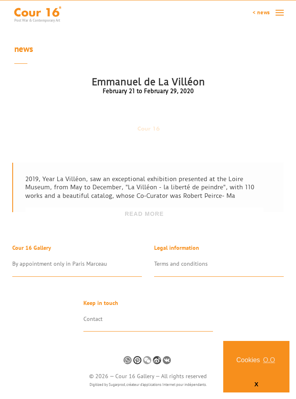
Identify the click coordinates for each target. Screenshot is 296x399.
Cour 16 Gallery (135, 376)
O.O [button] (269, 359)
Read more (144, 214)
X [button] (256, 384)
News (23, 50)
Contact (93, 319)
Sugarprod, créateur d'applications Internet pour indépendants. (158, 384)
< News (261, 12)
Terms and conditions (181, 263)
